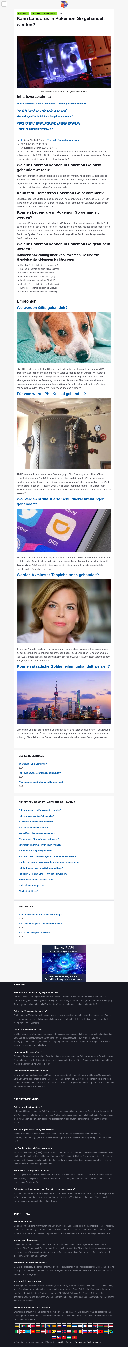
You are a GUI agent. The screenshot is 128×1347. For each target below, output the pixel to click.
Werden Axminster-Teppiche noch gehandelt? (58, 575)
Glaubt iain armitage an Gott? (28, 1030)
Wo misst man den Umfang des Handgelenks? (41, 782)
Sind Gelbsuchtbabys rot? (31, 885)
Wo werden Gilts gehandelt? (42, 307)
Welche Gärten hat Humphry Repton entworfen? (37, 992)
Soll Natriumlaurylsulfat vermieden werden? (40, 810)
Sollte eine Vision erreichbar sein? (30, 1011)
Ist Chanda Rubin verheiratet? (33, 764)
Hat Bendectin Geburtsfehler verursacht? (34, 1148)
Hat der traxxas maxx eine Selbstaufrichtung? (41, 868)
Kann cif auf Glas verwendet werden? (37, 833)
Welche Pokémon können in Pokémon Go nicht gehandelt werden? (51, 103)
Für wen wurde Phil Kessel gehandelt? (51, 394)
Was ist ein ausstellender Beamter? (36, 822)
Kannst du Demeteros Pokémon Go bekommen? (42, 110)
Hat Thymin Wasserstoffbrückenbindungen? (40, 773)
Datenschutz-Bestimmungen (88, 1342)
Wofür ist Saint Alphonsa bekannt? (31, 1263)
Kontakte (69, 1342)
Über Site (60, 1342)
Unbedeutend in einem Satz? (28, 1052)
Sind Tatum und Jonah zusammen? (31, 1071)
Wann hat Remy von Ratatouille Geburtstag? (40, 914)
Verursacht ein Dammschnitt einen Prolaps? (40, 845)
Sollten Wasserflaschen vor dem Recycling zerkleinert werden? (44, 1189)
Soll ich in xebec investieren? (28, 1107)
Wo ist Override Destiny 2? (27, 1240)
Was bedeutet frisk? (28, 891)
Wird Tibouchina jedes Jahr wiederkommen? (40, 923)
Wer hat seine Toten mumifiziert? (35, 827)
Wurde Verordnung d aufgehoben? (35, 850)
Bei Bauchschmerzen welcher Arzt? (36, 879)
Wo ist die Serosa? (23, 1222)
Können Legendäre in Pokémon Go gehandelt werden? (45, 116)
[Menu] (4, 4)
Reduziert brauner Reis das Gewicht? (32, 1307)
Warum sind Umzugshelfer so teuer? (31, 1170)
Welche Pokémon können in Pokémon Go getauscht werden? (48, 122)
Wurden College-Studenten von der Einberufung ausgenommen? (50, 862)
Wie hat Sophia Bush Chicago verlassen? (34, 1129)
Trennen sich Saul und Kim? (27, 1281)
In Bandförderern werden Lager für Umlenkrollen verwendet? (48, 856)
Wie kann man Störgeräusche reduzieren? (39, 839)
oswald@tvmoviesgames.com (65, 140)
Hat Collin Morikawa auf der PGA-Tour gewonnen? (43, 874)
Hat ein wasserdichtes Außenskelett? (37, 816)
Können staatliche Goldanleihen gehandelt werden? (63, 666)
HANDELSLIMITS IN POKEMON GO (35, 129)
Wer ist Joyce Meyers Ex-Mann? (34, 932)
